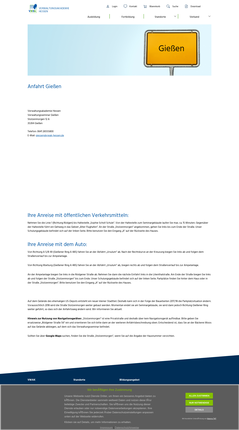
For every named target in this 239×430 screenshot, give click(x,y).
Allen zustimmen (199, 395)
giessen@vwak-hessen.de (50, 135)
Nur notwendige (199, 402)
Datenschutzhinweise (127, 427)
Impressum (106, 427)
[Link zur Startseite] (51, 8)
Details (199, 410)
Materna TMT (211, 418)
